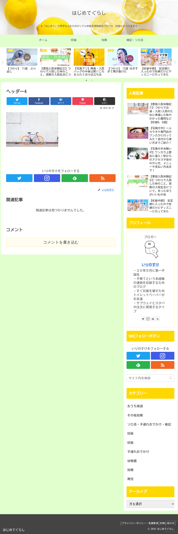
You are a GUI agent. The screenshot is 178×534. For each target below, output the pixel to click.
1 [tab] (86, 80)
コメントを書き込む (61, 242)
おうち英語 (135, 406)
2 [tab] (91, 80)
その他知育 (135, 415)
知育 (130, 469)
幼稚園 (132, 460)
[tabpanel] (22, 61)
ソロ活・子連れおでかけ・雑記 (149, 424)
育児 (130, 478)
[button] (171, 378)
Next (175, 62)
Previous (2, 62)
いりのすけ (150, 264)
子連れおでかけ (138, 451)
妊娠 (130, 433)
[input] (150, 378)
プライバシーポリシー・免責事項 (137, 523)
